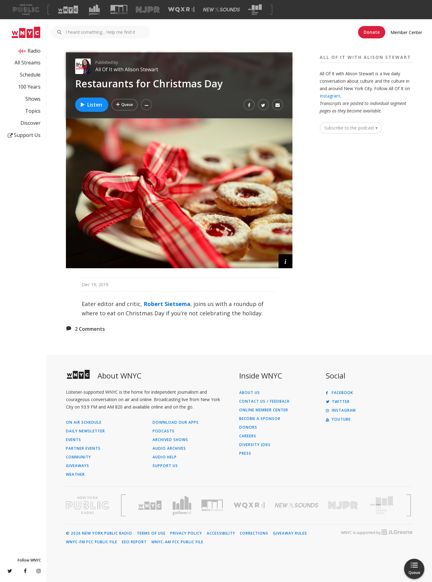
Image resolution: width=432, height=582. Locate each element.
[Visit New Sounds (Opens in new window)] (221, 9)
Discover (30, 123)
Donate (372, 32)
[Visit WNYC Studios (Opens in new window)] (118, 9)
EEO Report (134, 542)
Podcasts (164, 431)
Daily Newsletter (85, 431)
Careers (247, 436)
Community (78, 457)
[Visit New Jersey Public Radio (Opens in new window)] (343, 505)
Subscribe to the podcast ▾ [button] (351, 128)
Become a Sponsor (259, 419)
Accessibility (221, 533)
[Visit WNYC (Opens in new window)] (68, 10)
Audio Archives (169, 448)
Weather (75, 474)
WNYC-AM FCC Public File (177, 542)
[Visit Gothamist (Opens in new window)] (94, 9)
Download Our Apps (176, 422)
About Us (249, 393)
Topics (33, 110)
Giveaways (77, 466)
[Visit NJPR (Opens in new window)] (148, 10)
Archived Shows (170, 440)
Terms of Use (151, 533)
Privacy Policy (186, 533)
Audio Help (165, 457)
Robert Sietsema (167, 304)
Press (245, 453)
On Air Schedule (84, 422)
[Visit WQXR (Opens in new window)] (181, 10)
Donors (248, 427)
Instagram (330, 96)
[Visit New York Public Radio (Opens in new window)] (87, 505)
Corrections (254, 533)
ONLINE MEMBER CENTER (263, 410)
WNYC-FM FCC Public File (91, 542)
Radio (34, 50)
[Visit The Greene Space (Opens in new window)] (255, 9)
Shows (33, 98)
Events (73, 440)
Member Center (406, 32)
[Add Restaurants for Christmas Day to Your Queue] (124, 105)
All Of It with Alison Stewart (126, 69)
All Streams (28, 62)
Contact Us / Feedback (264, 401)
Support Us (24, 135)
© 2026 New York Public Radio (99, 533)
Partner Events (83, 448)
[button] (146, 104)
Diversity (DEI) (254, 445)
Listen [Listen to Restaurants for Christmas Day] (91, 104)
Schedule (30, 74)
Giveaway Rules (290, 533)
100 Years (29, 86)
